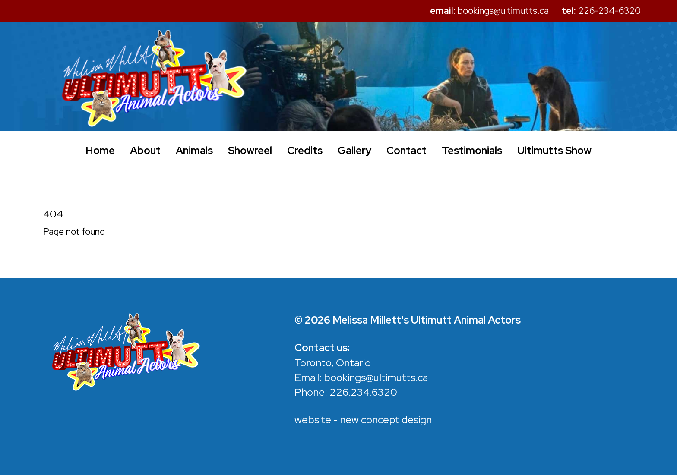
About (145, 150)
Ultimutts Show (554, 150)
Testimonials (472, 150)
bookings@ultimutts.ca (376, 377)
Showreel (250, 150)
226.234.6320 (363, 392)
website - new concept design (363, 419)
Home (100, 150)
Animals (194, 150)
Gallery (354, 150)
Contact (406, 150)
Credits (305, 150)
